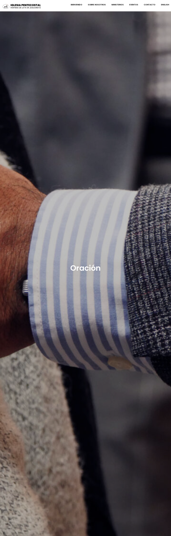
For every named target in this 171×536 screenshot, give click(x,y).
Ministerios (118, 5)
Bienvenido (76, 5)
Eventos (133, 5)
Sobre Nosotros (97, 5)
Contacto (149, 5)
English (165, 5)
